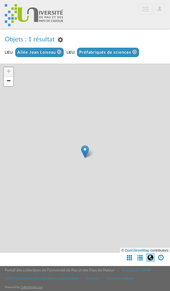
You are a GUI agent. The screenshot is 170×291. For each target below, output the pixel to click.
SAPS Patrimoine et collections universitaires (42, 278)
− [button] (9, 81)
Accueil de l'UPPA (136, 270)
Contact (92, 278)
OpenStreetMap (137, 250)
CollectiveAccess (32, 287)
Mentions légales (120, 278)
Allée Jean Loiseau (39, 52)
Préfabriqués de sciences (108, 52)
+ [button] (9, 72)
